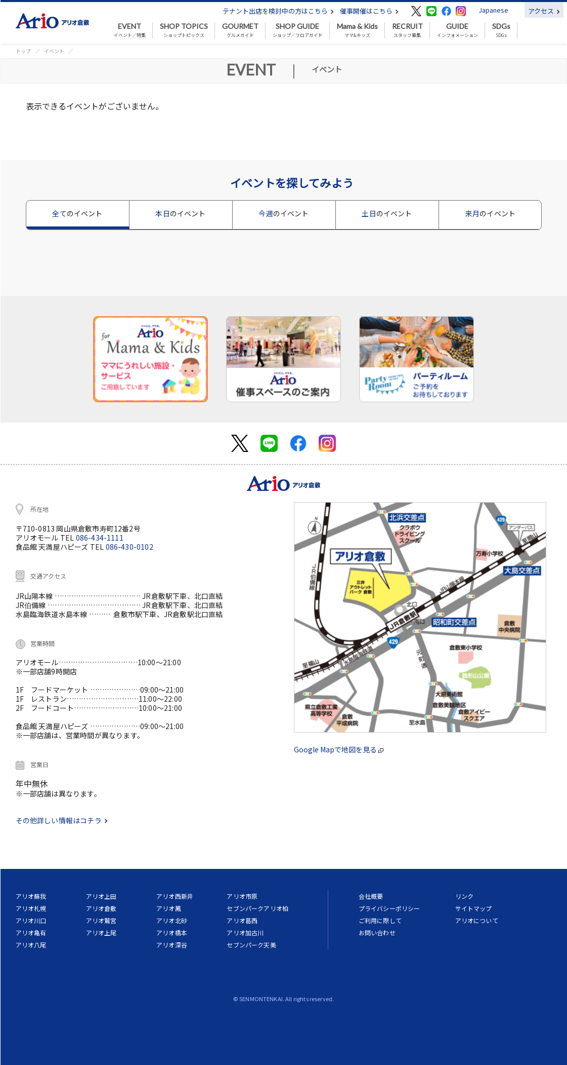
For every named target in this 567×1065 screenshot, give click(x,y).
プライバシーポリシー (389, 908)
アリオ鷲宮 (101, 920)
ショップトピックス (184, 30)
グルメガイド (240, 30)
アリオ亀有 (31, 932)
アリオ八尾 (31, 944)
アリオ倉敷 (101, 908)
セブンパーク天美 (251, 944)
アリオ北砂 (171, 920)
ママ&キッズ (357, 30)
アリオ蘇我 (31, 896)
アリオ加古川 (245, 932)
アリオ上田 (101, 896)
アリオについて (476, 920)
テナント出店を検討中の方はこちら (278, 11)
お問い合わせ (377, 932)
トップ (23, 51)
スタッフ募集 (407, 30)
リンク (464, 896)
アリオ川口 (31, 920)
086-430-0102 (129, 547)
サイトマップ (473, 908)
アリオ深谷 (171, 944)
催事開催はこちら (369, 11)
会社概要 (371, 896)
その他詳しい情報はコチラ (62, 820)
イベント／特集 (130, 30)
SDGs (501, 30)
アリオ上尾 (101, 932)
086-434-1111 (99, 537)
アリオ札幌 (31, 908)
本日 (180, 213)
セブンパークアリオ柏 (257, 908)
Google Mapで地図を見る (338, 749)
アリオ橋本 (171, 932)
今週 (283, 213)
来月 (490, 213)
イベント (54, 51)
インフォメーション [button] (457, 30)
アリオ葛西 (242, 920)
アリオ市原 (242, 896)
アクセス (544, 11)
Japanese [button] (493, 10)
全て (77, 213)
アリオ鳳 (168, 908)
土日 (387, 213)
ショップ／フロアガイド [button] (298, 30)
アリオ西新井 (174, 896)
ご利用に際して (380, 920)
